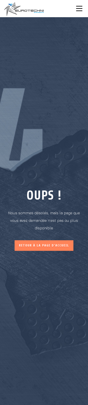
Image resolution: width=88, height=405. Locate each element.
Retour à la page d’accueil (44, 245)
